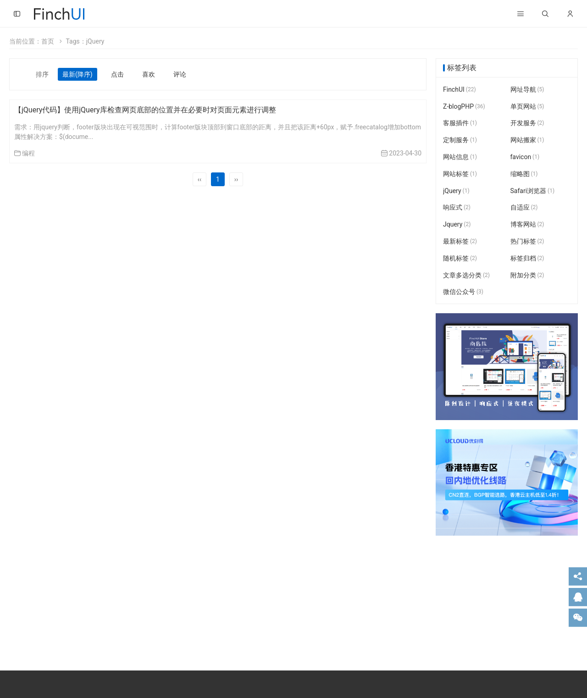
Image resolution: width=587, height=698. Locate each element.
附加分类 (527, 275)
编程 (28, 153)
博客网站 (527, 224)
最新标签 (460, 241)
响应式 (457, 207)
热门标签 (527, 241)
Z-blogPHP (464, 106)
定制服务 (460, 140)
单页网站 (527, 106)
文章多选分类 (466, 275)
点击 (117, 74)
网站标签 (460, 173)
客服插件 (460, 123)
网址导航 (527, 89)
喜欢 (148, 74)
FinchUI (459, 89)
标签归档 (527, 258)
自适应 (524, 207)
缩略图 (524, 173)
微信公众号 (463, 292)
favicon (525, 157)
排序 (42, 74)
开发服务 (527, 123)
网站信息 (460, 157)
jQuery (456, 190)
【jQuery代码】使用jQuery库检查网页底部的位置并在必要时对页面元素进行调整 (145, 109)
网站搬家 (527, 140)
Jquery (457, 224)
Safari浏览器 (532, 190)
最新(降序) (77, 74)
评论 (179, 74)
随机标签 (460, 258)
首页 (47, 41)
